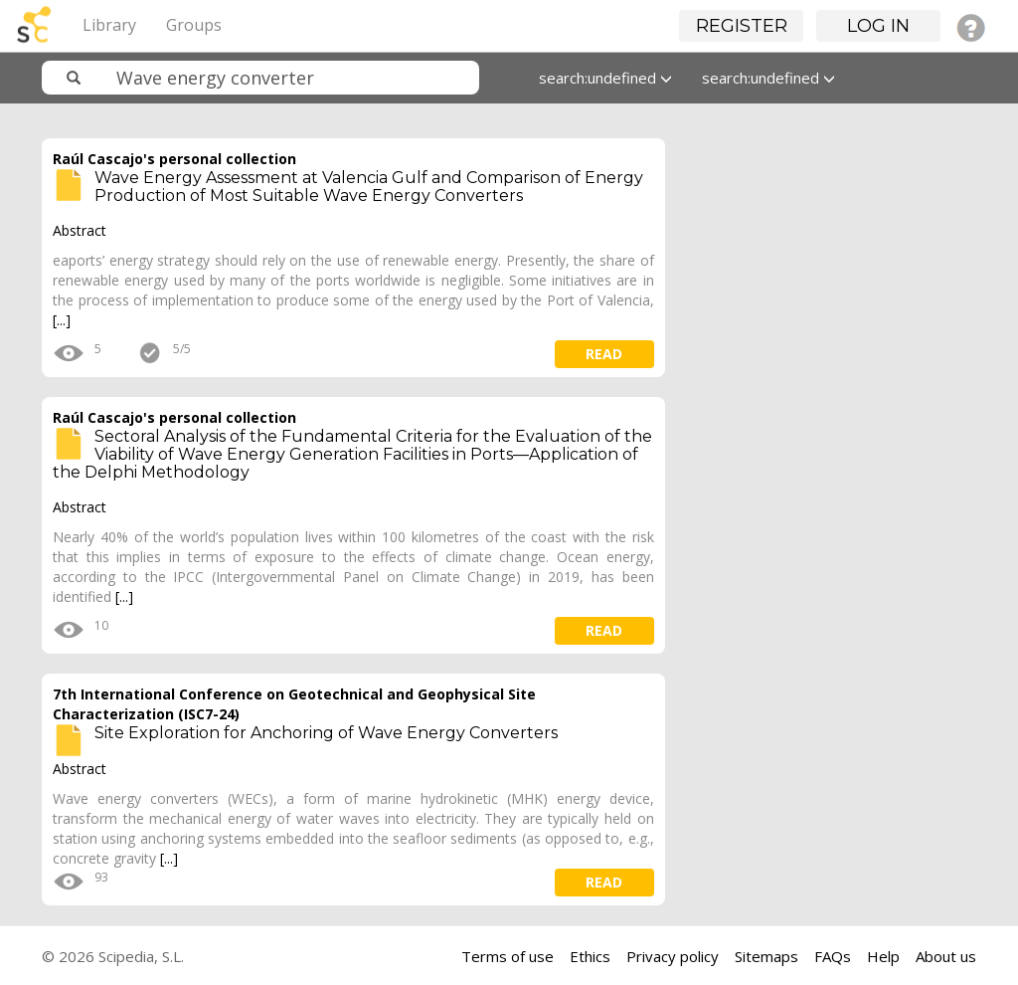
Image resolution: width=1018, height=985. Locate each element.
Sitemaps (766, 956)
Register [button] (741, 26)
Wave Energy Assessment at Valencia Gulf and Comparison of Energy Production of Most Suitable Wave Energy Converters (368, 186)
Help (883, 956)
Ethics (590, 956)
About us (946, 956)
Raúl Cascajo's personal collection (174, 158)
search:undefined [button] (605, 78)
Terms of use (507, 956)
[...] (62, 319)
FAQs (832, 956)
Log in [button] (878, 26)
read (604, 353)
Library (109, 25)
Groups (194, 25)
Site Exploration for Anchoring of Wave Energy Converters (326, 732)
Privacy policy (672, 956)
